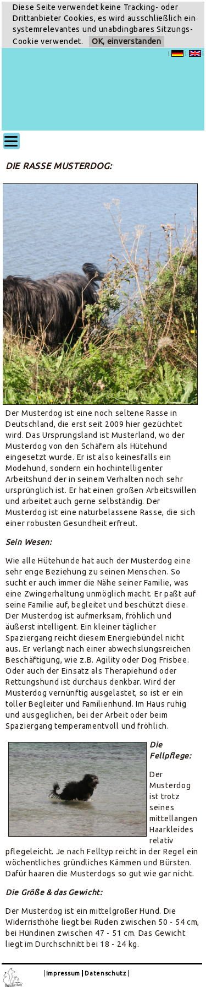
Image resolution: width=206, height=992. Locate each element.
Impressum (63, 973)
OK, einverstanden (127, 41)
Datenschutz (105, 973)
